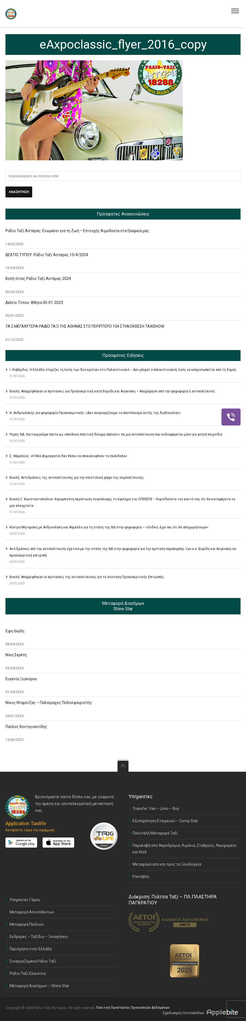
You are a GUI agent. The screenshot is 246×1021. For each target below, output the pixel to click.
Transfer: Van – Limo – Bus (156, 808)
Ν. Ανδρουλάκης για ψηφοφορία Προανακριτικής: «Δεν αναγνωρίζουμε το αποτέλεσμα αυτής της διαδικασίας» (95, 413)
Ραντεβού (141, 876)
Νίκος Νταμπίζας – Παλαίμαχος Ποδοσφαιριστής (48, 702)
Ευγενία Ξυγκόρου (21, 679)
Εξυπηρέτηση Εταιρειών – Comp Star (165, 821)
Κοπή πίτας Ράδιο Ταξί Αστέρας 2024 (38, 278)
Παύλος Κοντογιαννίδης (26, 726)
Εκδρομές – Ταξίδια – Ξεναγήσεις (39, 936)
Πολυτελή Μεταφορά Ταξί (155, 833)
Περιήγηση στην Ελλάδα (31, 949)
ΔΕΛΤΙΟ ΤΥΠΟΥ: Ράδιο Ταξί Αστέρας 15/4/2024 (46, 255)
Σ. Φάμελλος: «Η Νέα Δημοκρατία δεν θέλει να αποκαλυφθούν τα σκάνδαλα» (68, 456)
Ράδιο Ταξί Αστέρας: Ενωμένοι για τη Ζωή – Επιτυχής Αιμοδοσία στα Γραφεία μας (77, 231)
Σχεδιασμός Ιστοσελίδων (183, 1013)
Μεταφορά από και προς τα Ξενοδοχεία (167, 864)
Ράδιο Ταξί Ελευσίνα (28, 973)
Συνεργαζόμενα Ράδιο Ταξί (33, 961)
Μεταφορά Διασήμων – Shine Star (39, 986)
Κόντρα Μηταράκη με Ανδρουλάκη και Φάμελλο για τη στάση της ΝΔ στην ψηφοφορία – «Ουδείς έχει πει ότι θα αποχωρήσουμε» (109, 527)
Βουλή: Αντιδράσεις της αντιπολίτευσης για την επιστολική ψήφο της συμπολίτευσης (77, 478)
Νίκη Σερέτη (16, 655)
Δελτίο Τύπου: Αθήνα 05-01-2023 (34, 302)
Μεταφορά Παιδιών (27, 924)
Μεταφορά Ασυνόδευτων (32, 912)
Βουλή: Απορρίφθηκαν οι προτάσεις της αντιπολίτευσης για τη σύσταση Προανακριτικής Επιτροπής (87, 577)
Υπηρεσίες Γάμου (25, 900)
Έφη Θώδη (14, 631)
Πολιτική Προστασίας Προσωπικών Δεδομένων (133, 1008)
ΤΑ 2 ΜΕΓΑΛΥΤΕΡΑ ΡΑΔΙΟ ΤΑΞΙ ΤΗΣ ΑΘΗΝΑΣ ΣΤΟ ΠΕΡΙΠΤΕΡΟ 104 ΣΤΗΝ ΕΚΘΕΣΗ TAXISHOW (84, 326)
